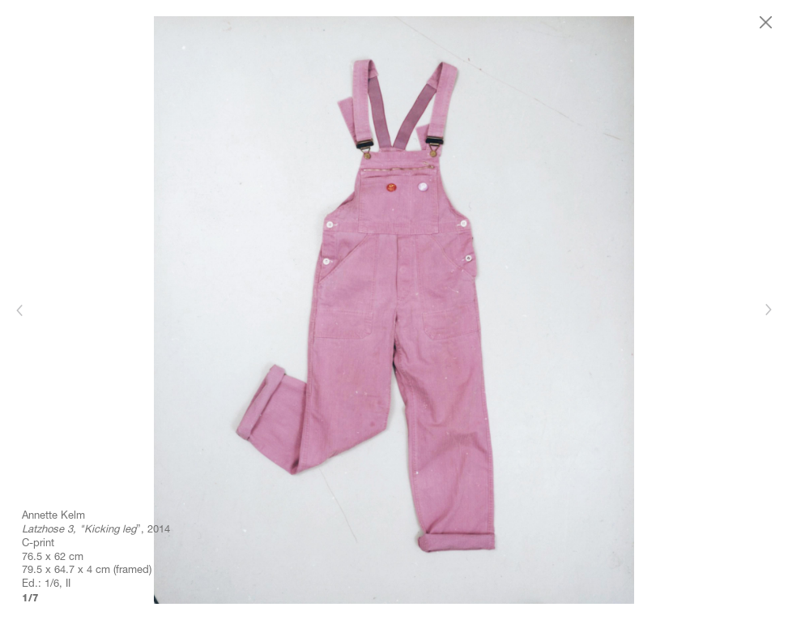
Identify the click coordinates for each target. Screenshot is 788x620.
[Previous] (20, 310)
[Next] (768, 310)
